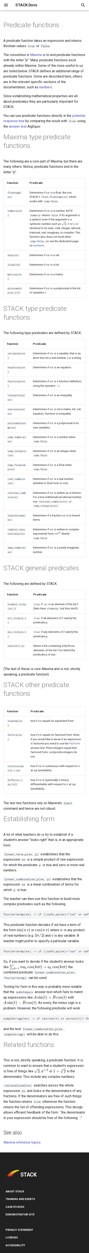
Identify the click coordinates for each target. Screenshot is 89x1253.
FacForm (71, 743)
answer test (18, 126)
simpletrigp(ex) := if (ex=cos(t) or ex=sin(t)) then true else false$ (46, 1019)
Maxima (36, 55)
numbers (45, 87)
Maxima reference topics (22, 1145)
